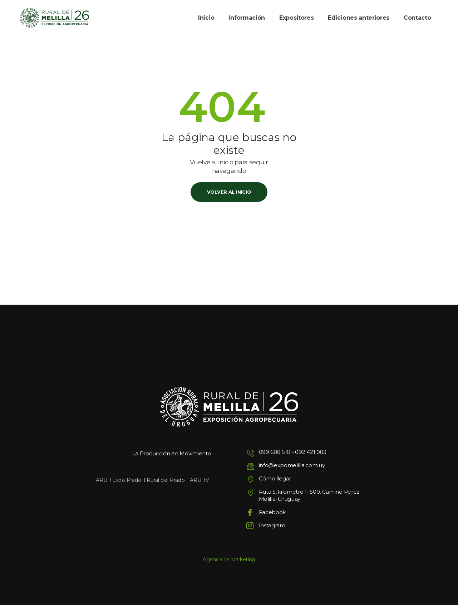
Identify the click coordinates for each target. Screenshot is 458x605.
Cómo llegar (275, 478)
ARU (101, 480)
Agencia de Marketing (229, 559)
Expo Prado (126, 480)
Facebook (272, 512)
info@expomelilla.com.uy (292, 465)
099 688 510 (275, 452)
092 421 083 (310, 452)
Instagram (272, 525)
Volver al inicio (229, 192)
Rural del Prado (166, 480)
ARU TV (200, 480)
